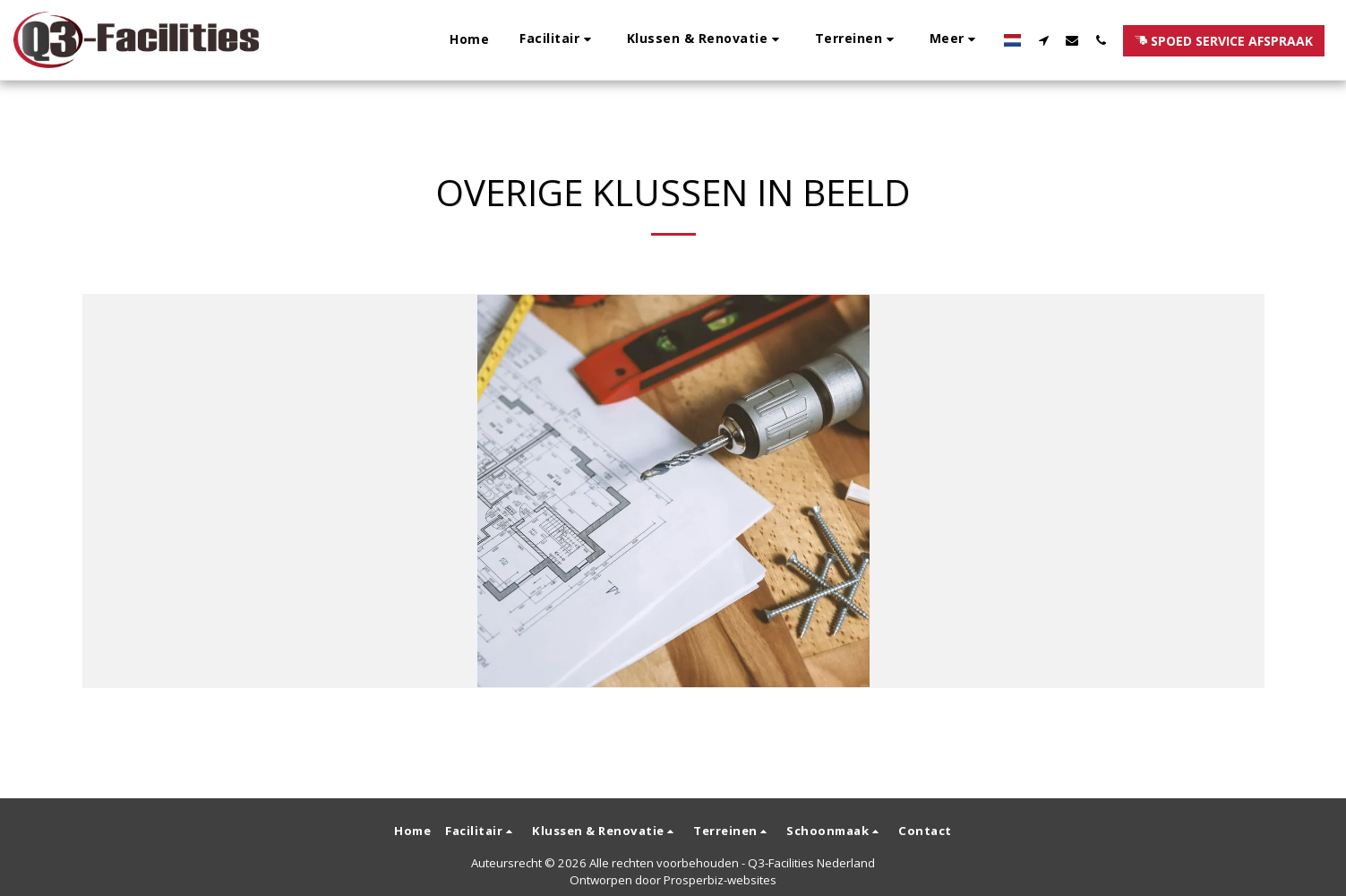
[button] (420, 40)
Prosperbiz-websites (720, 880)
